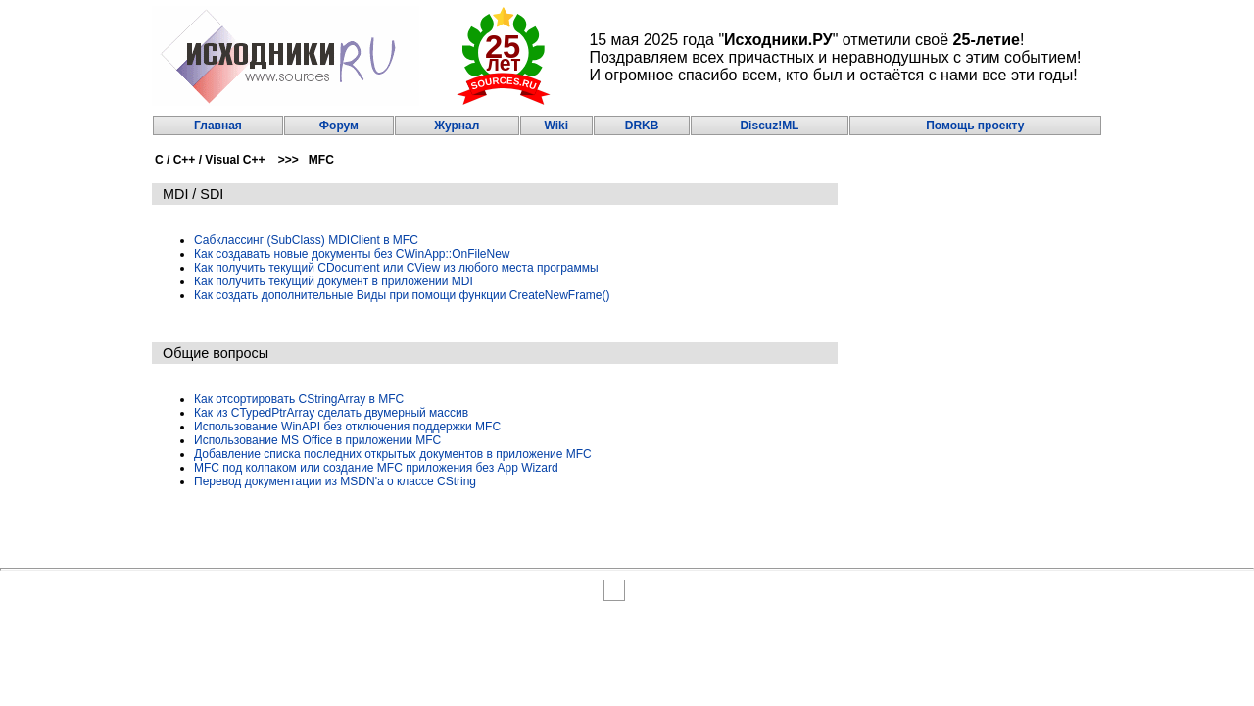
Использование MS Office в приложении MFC (317, 440)
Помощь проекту (975, 125)
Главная (218, 125)
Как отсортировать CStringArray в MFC (299, 399)
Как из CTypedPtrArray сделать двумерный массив (331, 413)
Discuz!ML (769, 125)
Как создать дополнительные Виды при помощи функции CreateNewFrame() (402, 295)
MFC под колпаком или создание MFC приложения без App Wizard (376, 468)
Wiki (556, 125)
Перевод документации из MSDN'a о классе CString (335, 481)
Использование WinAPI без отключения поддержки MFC (347, 426)
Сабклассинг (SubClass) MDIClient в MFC (306, 240)
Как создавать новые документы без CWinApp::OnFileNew (352, 254)
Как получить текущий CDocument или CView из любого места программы (396, 268)
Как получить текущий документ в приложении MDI (333, 281)
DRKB (642, 125)
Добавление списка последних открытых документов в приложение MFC (393, 454)
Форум (339, 125)
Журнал (456, 125)
